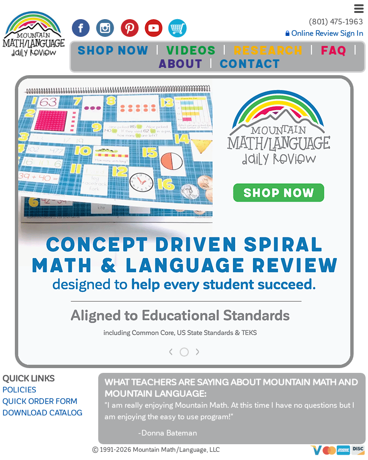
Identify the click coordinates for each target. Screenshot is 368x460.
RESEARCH (268, 50)
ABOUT (180, 64)
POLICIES (19, 390)
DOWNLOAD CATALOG (42, 413)
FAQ (333, 50)
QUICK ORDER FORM (39, 401)
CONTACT (249, 64)
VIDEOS (191, 50)
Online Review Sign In (324, 33)
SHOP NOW (113, 50)
